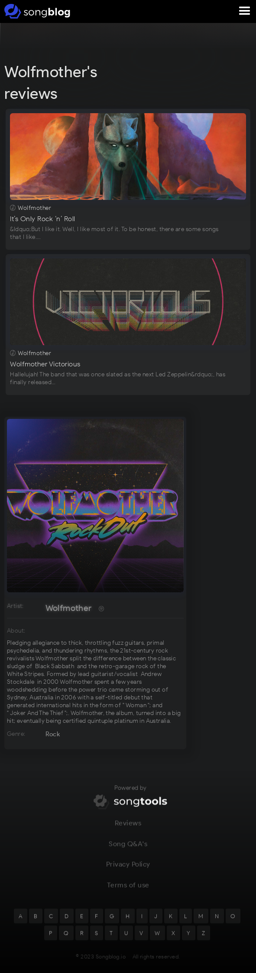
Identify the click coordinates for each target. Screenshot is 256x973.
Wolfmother (68, 608)
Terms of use (128, 890)
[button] (244, 11)
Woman (136, 705)
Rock (52, 734)
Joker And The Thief (36, 713)
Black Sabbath (54, 666)
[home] (35, 11)
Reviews (128, 828)
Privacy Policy (128, 870)
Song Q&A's (128, 849)
